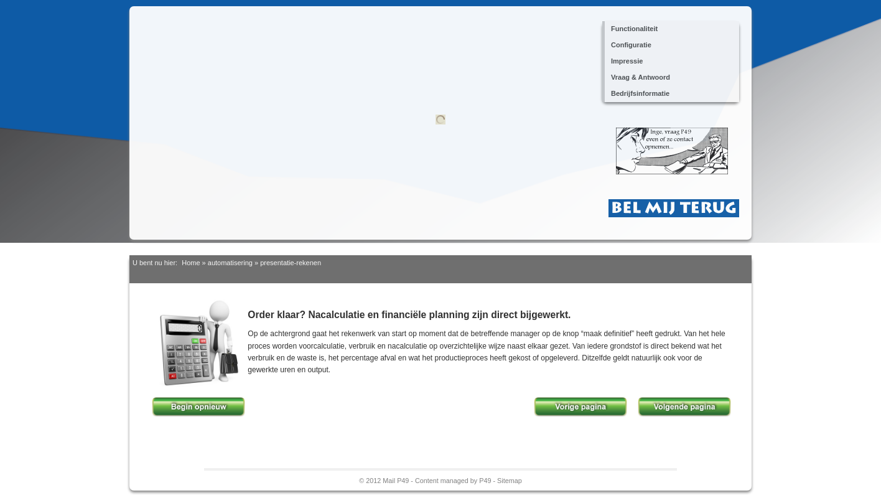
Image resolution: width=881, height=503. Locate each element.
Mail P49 (396, 480)
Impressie (627, 61)
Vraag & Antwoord (640, 77)
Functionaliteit (634, 28)
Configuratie (631, 45)
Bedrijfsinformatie (640, 93)
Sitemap (509, 480)
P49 (485, 480)
